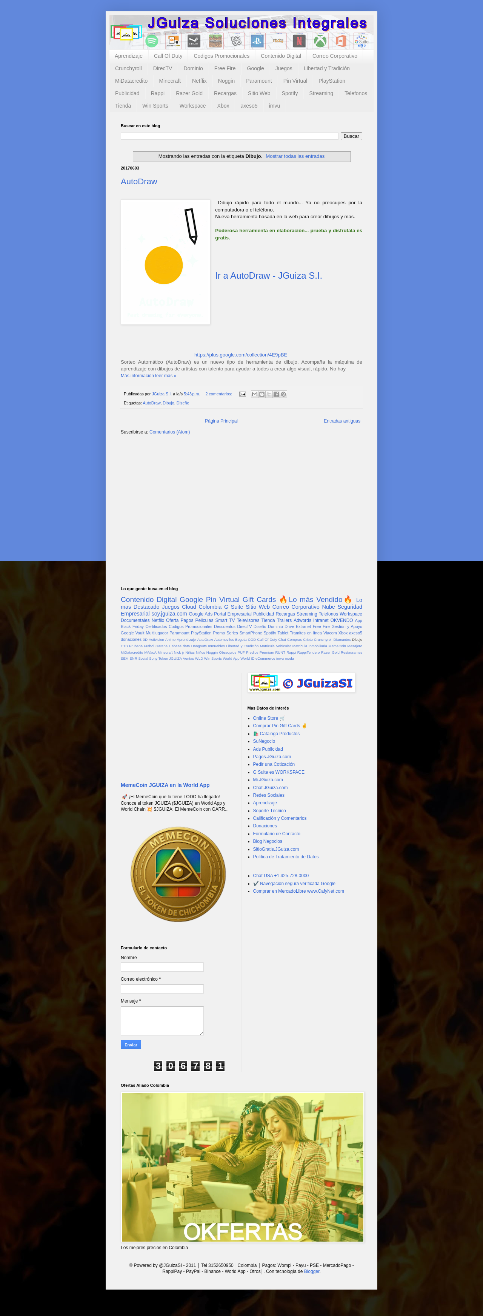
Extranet (303, 626)
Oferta (172, 620)
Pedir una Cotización (274, 764)
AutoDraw (139, 181)
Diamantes (342, 639)
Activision (156, 639)
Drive (289, 626)
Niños (200, 652)
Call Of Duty (168, 56)
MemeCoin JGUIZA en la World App (165, 785)
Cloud (189, 607)
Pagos (186, 620)
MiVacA (150, 652)
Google (255, 68)
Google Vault (133, 633)
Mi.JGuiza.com (268, 779)
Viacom (330, 633)
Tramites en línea (306, 633)
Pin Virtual (295, 81)
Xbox (223, 106)
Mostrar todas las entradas (295, 156)
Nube (328, 607)
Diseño (183, 403)
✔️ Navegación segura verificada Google (294, 883)
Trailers (284, 620)
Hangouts (199, 646)
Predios (252, 652)
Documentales (135, 620)
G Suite (233, 607)
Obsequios (227, 652)
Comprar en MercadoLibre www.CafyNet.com (298, 891)
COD (252, 639)
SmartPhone (251, 633)
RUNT (280, 652)
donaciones (131, 639)
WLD (199, 658)
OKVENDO (342, 620)
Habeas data (179, 646)
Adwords (302, 620)
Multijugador (157, 633)
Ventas (188, 658)
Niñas (190, 652)
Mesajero (355, 646)
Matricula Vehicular (275, 646)
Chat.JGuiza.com (270, 787)
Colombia (210, 607)
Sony (153, 658)
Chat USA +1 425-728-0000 (281, 875)
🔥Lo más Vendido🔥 (316, 599)
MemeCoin (337, 646)
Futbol (149, 646)
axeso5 (248, 106)
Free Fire (225, 68)
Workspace (193, 106)
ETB (124, 646)
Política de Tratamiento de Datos (286, 856)
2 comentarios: (219, 394)
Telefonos (356, 93)
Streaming (321, 93)
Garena (161, 646)
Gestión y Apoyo (346, 626)
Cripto (308, 639)
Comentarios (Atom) (169, 432)
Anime (170, 639)
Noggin (226, 81)
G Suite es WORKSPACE (279, 772)
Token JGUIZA (170, 658)
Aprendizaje (129, 56)
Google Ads (200, 614)
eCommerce (265, 658)
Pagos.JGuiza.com (272, 756)
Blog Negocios (267, 841)
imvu (274, 106)
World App (231, 658)
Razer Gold (189, 93)
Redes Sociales (269, 795)
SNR (133, 658)
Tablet (283, 633)
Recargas (225, 93)
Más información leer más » (148, 375)
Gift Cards (259, 599)
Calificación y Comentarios (280, 818)
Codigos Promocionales (221, 56)
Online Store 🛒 (269, 718)
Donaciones (265, 825)
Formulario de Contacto (276, 833)
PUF (241, 652)
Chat (282, 639)
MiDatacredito (131, 81)
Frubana (136, 646)
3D (145, 639)
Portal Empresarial (232, 614)
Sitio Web (259, 93)
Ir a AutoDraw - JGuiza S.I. (268, 275)
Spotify (290, 93)
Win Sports (155, 106)
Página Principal (221, 421)
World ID (247, 658)
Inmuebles (216, 646)
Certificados (156, 626)
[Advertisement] (241, 499)
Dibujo (168, 403)
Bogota (240, 639)
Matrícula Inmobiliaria (309, 646)
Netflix (199, 81)
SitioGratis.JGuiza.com (276, 849)
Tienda (123, 106)
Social (143, 658)
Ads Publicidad (268, 749)
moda (289, 658)
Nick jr (179, 652)
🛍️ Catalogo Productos (276, 733)
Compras (294, 639)
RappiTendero (308, 652)
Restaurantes (351, 652)
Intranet (321, 620)
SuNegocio (264, 741)
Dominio (193, 68)
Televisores (248, 620)
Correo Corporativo (334, 56)
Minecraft (170, 81)
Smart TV (225, 620)
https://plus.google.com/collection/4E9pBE (240, 355)
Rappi (158, 93)
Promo (219, 633)
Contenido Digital (281, 56)
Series (232, 633)
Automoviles (224, 639)
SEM (125, 658)
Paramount (259, 81)
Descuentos (224, 626)
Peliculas (204, 620)
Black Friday (132, 626)
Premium (267, 652)
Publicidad (127, 93)
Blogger (312, 1271)
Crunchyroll (128, 68)
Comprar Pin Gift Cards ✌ (280, 725)
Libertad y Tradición (327, 68)
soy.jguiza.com (169, 614)
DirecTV (162, 68)
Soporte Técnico (269, 810)
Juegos (283, 68)
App (358, 620)
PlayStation (331, 81)
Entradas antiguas (342, 421)
